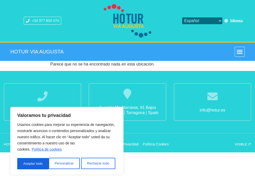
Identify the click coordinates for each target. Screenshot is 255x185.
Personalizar (32, 164)
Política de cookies (47, 151)
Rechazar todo (66, 164)
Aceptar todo (101, 164)
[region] (67, 141)
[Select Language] (202, 20)
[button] (240, 52)
